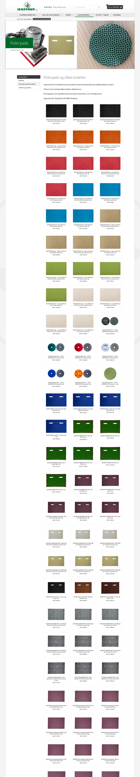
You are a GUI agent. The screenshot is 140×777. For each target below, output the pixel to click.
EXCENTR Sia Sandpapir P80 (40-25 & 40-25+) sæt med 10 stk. (83, 760)
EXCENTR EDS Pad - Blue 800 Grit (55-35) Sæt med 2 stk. (83, 225)
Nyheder (117, 15)
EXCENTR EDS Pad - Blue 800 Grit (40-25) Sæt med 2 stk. (56, 225)
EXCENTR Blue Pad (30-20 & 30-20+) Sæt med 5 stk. (56, 409)
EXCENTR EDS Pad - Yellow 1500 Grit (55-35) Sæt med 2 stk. (110, 251)
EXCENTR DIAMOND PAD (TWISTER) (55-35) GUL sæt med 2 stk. (110, 570)
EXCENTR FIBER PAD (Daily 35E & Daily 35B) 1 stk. (56, 463)
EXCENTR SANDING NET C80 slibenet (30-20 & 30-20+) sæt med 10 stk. (56, 651)
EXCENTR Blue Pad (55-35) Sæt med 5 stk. (56, 435)
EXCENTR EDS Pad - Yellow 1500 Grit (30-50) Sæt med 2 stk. (56, 251)
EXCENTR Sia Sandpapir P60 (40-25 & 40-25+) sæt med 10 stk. (83, 733)
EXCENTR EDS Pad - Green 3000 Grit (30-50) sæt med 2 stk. (83, 278)
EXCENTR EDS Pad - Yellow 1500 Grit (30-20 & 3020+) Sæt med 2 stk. (110, 225)
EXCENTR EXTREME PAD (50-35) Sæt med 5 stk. (110, 517)
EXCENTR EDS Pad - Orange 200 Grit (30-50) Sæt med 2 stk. (83, 146)
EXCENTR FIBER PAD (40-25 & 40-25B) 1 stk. (83, 463)
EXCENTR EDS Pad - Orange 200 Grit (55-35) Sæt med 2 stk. (110, 146)
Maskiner (21, 80)
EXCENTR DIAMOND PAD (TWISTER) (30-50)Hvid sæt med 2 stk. (83, 544)
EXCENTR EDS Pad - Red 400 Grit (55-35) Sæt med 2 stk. (56, 199)
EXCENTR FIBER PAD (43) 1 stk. (110, 462)
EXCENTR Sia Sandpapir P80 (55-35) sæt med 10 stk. (110, 760)
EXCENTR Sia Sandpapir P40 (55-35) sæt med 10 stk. (110, 706)
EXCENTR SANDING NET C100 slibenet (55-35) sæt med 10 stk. (110, 678)
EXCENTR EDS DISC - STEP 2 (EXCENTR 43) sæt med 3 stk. (83, 357)
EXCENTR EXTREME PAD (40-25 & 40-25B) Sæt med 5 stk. (83, 517)
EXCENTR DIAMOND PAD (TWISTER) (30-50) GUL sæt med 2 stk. (83, 570)
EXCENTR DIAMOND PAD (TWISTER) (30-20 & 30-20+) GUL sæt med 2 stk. (56, 570)
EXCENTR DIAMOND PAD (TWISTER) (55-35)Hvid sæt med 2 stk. (110, 544)
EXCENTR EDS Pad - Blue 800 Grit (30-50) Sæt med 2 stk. (110, 199)
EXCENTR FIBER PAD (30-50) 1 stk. (110, 436)
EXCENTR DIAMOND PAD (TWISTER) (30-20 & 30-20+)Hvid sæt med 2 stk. (56, 544)
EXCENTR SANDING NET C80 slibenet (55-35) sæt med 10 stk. (110, 651)
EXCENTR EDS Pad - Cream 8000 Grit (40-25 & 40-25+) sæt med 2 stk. (56, 330)
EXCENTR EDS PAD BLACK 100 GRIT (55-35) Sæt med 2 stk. (110, 120)
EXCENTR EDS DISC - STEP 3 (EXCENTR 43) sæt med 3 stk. (110, 357)
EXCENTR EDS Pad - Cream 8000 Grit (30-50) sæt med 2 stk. (110, 304)
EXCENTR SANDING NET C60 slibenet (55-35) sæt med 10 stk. (110, 624)
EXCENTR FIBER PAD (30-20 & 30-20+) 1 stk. (83, 436)
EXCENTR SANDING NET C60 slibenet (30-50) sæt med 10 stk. (83, 624)
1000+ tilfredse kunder (55, 7)
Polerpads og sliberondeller (27, 84)
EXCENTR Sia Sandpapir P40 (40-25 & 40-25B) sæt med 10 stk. (83, 706)
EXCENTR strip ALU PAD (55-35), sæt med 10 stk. (110, 597)
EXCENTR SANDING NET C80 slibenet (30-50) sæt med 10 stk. (83, 651)
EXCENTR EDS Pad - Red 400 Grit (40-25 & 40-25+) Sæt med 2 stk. (110, 173)
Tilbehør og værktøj (25, 87)
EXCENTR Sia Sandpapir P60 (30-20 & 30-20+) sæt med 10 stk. (56, 733)
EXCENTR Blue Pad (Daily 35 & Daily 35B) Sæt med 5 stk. (83, 409)
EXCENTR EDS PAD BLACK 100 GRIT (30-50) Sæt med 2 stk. (83, 120)
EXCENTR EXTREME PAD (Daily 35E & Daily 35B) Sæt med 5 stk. (56, 517)
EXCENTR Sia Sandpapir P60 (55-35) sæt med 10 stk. (110, 733)
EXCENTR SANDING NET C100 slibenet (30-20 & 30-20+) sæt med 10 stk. (56, 679)
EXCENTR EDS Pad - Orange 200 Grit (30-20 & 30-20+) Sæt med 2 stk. (56, 146)
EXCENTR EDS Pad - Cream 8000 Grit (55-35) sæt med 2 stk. (83, 330)
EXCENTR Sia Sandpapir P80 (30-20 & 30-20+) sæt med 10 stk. (56, 760)
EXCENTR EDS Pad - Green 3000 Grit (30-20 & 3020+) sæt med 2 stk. (56, 278)
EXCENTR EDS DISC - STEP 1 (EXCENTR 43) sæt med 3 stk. (56, 357)
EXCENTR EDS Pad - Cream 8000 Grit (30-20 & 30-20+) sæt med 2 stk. (83, 304)
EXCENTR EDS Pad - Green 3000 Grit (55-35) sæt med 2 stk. (56, 304)
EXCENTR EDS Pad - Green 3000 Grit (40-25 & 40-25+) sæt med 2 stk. (110, 278)
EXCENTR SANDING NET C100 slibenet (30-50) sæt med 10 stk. (83, 678)
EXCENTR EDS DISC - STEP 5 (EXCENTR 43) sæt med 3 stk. (83, 383)
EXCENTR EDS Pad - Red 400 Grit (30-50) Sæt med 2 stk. (83, 173)
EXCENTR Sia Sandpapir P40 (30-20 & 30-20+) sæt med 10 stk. (56, 706)
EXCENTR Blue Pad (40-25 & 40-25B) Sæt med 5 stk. (110, 409)
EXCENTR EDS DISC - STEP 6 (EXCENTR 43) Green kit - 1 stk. (110, 383)
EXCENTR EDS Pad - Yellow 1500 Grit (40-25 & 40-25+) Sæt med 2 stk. (83, 251)
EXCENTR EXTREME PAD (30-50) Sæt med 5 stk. (110, 490)
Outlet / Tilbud (102, 15)
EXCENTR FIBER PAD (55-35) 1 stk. (56, 489)
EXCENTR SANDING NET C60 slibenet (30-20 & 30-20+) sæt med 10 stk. (56, 624)
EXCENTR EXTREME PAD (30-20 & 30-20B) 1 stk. (83, 490)
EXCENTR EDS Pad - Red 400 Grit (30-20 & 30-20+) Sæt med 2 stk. (56, 173)
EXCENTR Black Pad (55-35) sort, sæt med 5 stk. (56, 597)
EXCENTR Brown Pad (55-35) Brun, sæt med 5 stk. (83, 597)
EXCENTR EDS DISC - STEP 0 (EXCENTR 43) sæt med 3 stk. (110, 330)
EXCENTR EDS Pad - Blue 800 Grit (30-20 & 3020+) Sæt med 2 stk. (83, 199)
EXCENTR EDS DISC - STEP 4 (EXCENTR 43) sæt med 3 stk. (56, 383)
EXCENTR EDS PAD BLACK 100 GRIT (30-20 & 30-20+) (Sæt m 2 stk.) (56, 120)
